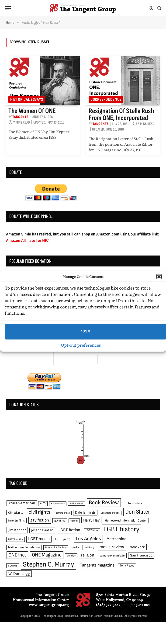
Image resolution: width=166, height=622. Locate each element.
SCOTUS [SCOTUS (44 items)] (12, 565)
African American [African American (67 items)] (21, 503)
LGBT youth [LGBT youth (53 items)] (62, 539)
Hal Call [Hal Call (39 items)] (74, 520)
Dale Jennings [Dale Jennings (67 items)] (85, 512)
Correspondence (105, 99)
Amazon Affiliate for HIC (27, 240)
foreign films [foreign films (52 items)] (16, 520)
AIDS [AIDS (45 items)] (43, 503)
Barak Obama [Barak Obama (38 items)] (58, 503)
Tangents (20, 117)
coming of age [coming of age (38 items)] (63, 512)
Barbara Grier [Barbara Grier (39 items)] (76, 503)
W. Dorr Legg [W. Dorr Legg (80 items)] (19, 573)
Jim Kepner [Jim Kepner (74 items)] (17, 530)
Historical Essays (26, 99)
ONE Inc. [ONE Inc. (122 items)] (17, 555)
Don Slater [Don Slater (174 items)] (137, 511)
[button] (159, 276)
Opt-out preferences (81, 345)
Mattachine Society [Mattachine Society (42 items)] (55, 547)
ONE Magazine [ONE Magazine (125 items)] (47, 555)
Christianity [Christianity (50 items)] (15, 513)
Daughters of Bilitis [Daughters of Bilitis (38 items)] (110, 512)
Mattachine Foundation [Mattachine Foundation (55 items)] (24, 547)
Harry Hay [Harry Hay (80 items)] (91, 520)
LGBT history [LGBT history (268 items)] (121, 529)
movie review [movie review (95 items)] (112, 547)
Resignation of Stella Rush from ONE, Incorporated (121, 114)
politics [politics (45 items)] (71, 555)
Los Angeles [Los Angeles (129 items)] (88, 539)
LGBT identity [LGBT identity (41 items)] (15, 539)
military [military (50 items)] (89, 547)
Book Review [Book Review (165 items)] (104, 502)
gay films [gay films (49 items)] (59, 520)
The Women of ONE (32, 110)
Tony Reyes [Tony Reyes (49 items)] (127, 565)
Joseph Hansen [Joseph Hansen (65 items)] (42, 530)
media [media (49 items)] (75, 547)
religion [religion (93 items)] (87, 555)
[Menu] (8, 8)
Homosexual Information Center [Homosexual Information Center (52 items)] (126, 520)
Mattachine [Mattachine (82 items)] (116, 538)
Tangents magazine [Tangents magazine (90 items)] (97, 565)
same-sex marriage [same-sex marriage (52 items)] (112, 555)
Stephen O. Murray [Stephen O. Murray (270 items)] (48, 564)
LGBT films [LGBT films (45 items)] (92, 530)
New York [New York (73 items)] (137, 547)
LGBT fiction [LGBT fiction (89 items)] (69, 530)
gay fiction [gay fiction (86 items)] (39, 520)
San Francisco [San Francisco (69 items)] (141, 555)
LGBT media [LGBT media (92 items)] (39, 539)
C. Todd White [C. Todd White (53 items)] (133, 503)
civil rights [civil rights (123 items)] (39, 512)
